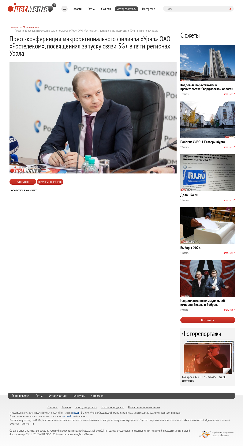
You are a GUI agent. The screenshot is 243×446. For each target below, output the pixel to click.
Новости (77, 9)
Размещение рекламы (86, 407)
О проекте (52, 407)
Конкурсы (79, 396)
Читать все (228, 94)
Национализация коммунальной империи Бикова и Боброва (202, 302)
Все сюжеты (207, 320)
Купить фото (23, 182)
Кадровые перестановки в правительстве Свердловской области (206, 87)
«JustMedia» (68, 416)
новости (76, 412)
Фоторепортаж (31, 27)
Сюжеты (106, 9)
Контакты (66, 407)
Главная (13, 27)
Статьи (91, 9)
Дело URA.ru (189, 195)
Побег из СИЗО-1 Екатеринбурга (202, 142)
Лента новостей (20, 396)
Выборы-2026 (190, 248)
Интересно (148, 9)
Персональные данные (112, 407)
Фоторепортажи (126, 9)
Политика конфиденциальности (144, 407)
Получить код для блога (50, 182)
